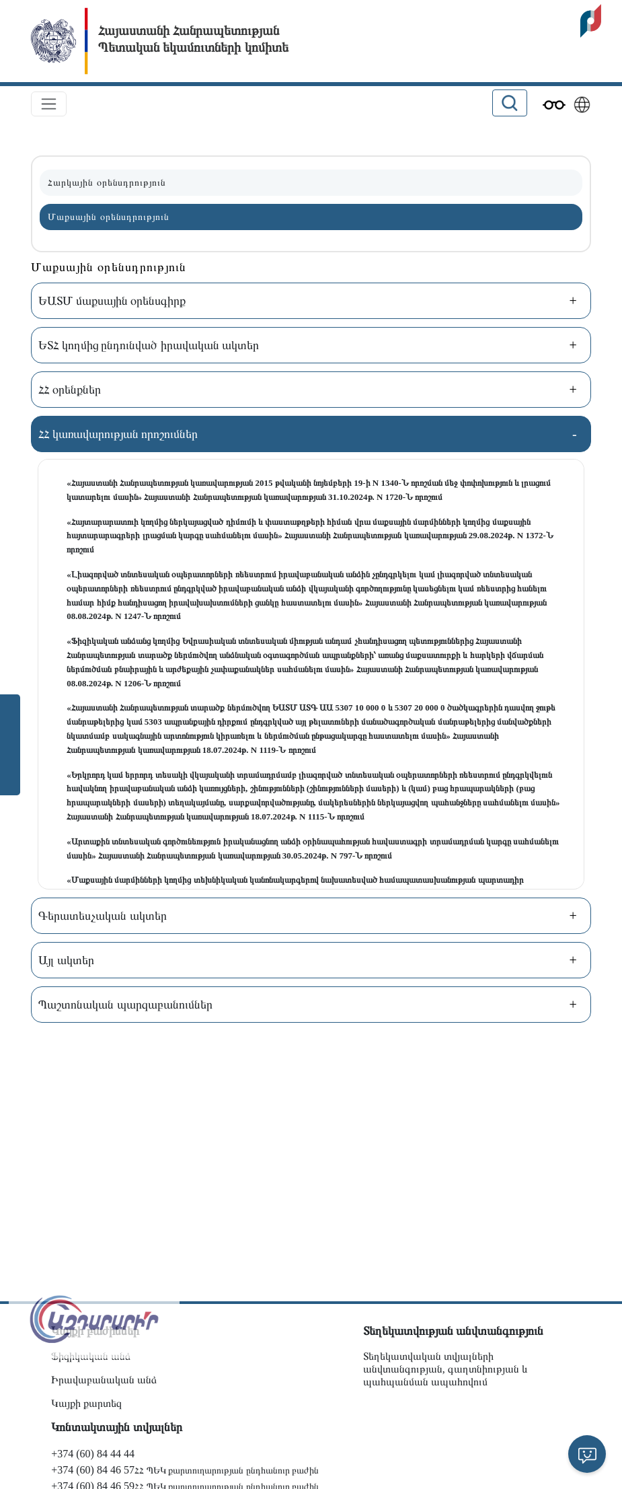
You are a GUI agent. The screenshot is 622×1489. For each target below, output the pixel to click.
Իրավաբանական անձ (104, 1379)
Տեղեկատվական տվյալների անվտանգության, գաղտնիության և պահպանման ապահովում (445, 1368)
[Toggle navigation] (49, 104)
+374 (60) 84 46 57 (92, 1470)
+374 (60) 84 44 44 (92, 1453)
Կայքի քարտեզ (86, 1403)
